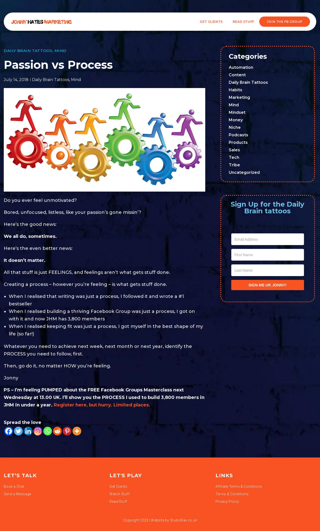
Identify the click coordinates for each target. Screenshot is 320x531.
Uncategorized (244, 172)
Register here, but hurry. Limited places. (103, 405)
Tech (234, 157)
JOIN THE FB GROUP (284, 22)
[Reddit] (57, 431)
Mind (60, 50)
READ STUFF (243, 22)
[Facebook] (8, 431)
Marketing (239, 97)
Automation (241, 67)
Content (237, 75)
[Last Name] (267, 270)
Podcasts (238, 135)
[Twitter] (18, 431)
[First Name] (267, 255)
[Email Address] (267, 239)
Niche (235, 127)
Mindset (237, 112)
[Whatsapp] (47, 431)
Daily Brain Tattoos (28, 50)
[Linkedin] (28, 431)
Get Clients (211, 22)
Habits (235, 90)
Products (238, 142)
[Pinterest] (67, 431)
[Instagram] (38, 431)
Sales (234, 150)
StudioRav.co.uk (183, 520)
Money (236, 120)
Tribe (234, 165)
